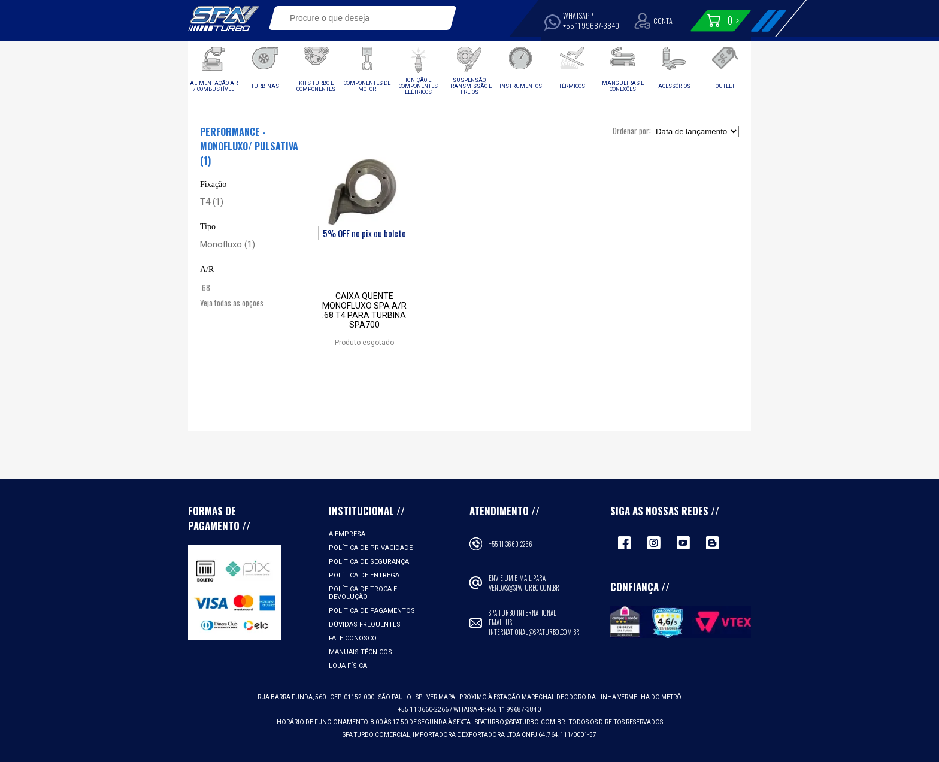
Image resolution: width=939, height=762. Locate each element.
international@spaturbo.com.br (534, 632)
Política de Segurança (369, 562)
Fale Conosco (353, 638)
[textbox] (354, 18)
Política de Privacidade (371, 548)
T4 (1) (211, 201)
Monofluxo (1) (227, 244)
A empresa (347, 534)
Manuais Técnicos (360, 652)
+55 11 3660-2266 (510, 544)
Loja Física (348, 666)
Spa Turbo (223, 18)
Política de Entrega (364, 575)
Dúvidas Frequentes (365, 624)
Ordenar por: (632, 131)
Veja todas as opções (231, 303)
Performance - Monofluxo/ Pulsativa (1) (249, 146)
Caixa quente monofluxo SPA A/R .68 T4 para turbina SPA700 (364, 310)
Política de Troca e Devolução (363, 593)
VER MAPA (441, 697)
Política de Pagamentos (372, 611)
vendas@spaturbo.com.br (524, 587)
